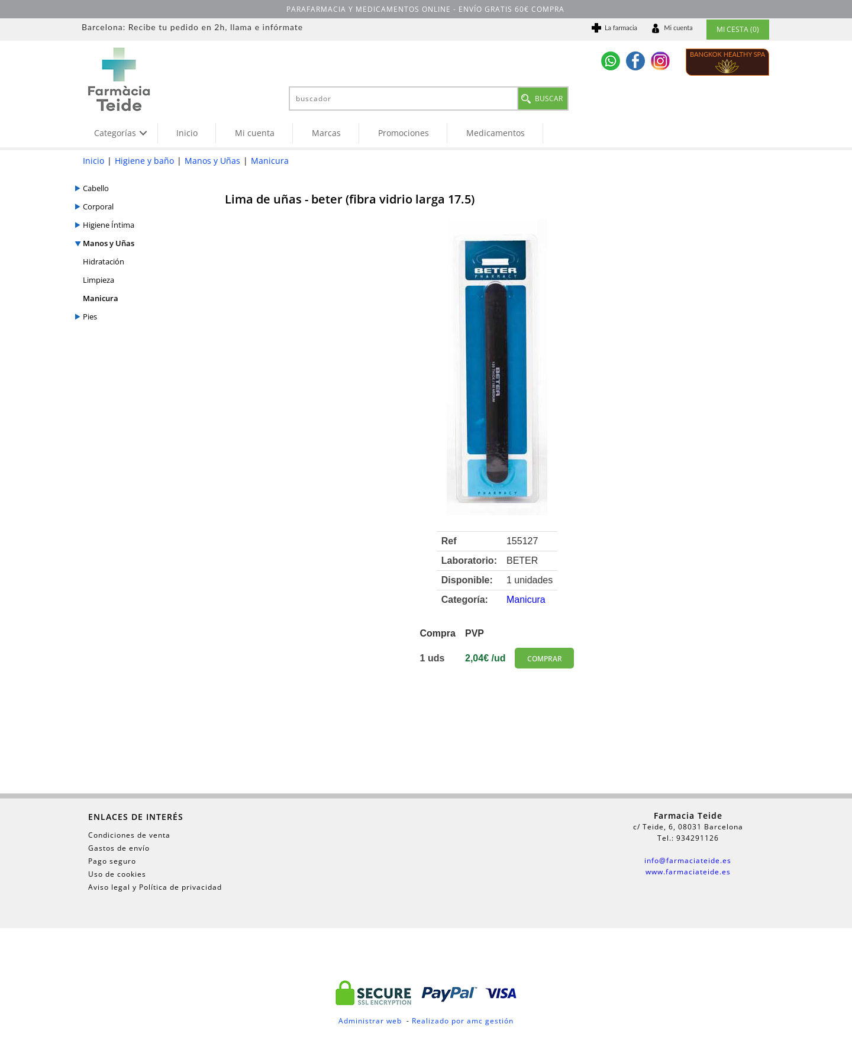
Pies (90, 316)
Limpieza (98, 279)
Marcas (326, 132)
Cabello (96, 188)
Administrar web (370, 1021)
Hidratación (103, 261)
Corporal (98, 206)
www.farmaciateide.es (688, 872)
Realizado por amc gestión (463, 1021)
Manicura (270, 160)
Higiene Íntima (108, 224)
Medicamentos (495, 132)
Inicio (187, 132)
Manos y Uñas (212, 160)
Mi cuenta (255, 132)
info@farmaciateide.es (687, 860)
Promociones (403, 132)
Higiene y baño (144, 160)
